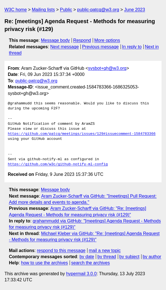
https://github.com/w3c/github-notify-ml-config (58, 164)
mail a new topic (105, 250)
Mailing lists (43, 9)
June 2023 (134, 9)
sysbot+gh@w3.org (107, 68)
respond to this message (61, 250)
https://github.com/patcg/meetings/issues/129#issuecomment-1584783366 (81, 133)
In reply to (131, 46)
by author (152, 256)
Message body (55, 40)
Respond (82, 40)
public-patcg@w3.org (98, 9)
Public (66, 9)
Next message (64, 46)
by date (86, 256)
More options (107, 40)
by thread (106, 256)
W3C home (15, 9)
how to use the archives (44, 262)
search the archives (90, 262)
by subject (129, 256)
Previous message (100, 46)
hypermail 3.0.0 (81, 273)
